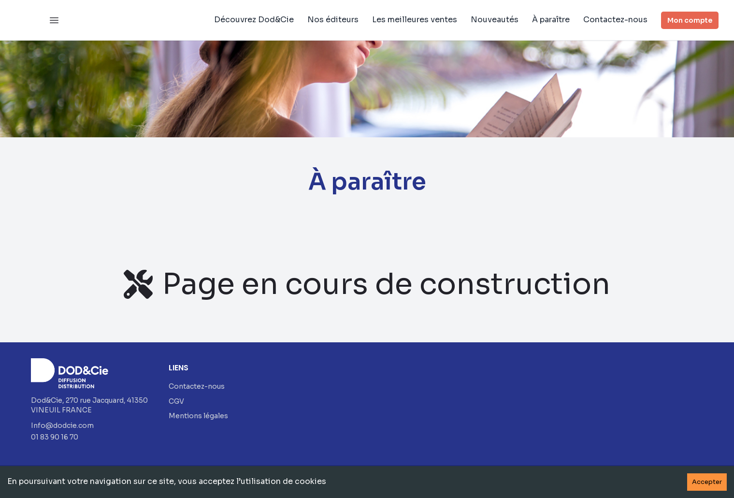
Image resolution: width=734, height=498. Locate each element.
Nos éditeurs (333, 20)
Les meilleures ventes (414, 20)
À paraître (551, 20)
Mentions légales (198, 415)
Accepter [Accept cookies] (707, 482)
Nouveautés (494, 20)
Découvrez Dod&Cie (254, 20)
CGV (176, 401)
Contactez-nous (615, 20)
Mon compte (689, 20)
